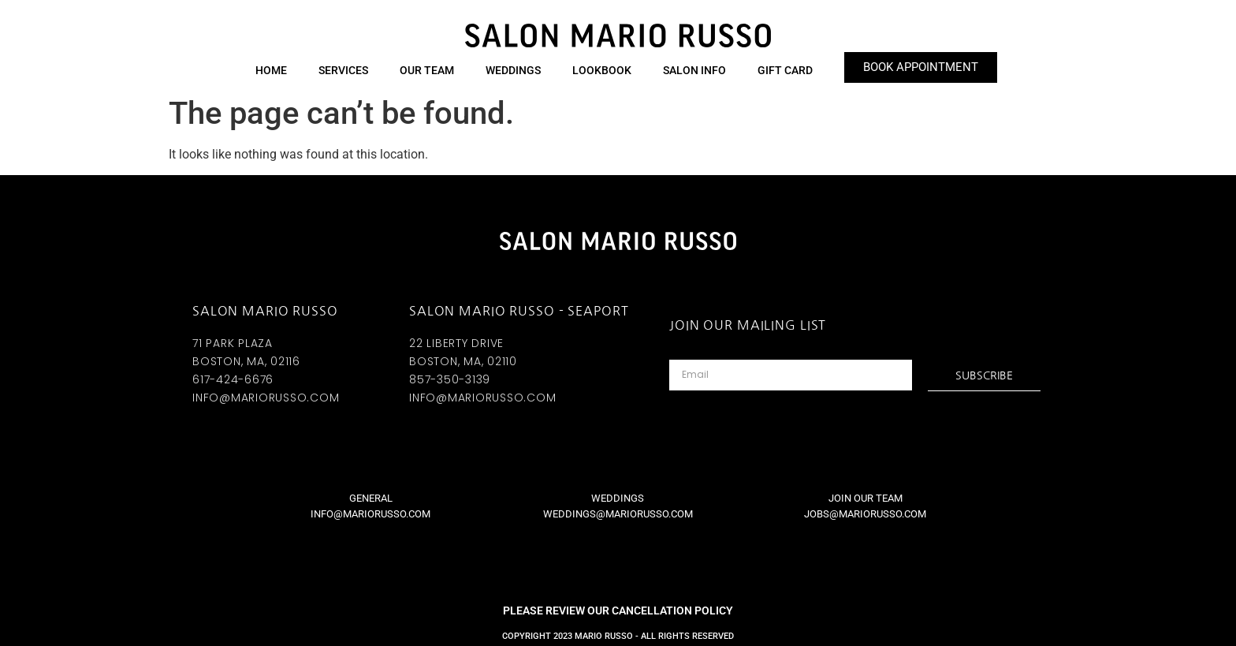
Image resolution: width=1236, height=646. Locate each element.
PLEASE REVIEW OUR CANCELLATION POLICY (618, 610)
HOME (271, 70)
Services (343, 70)
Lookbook (601, 70)
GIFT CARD (785, 70)
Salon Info (694, 70)
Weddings (513, 70)
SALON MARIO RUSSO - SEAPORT (519, 310)
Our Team (427, 70)
